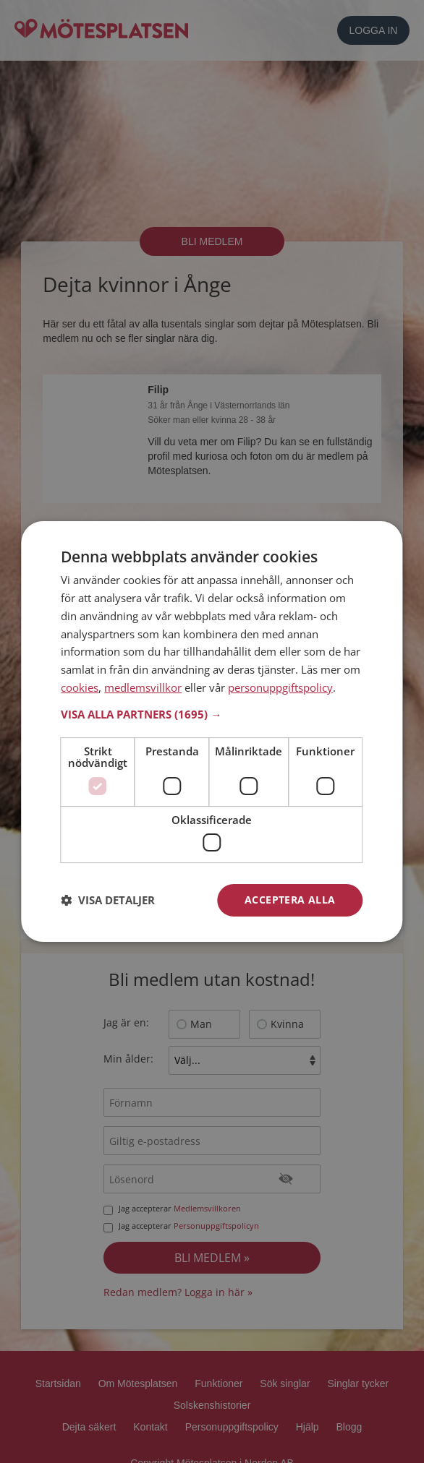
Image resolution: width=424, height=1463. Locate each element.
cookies (79, 687)
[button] (211, 714)
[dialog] (211, 731)
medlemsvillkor (143, 687)
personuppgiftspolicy (280, 687)
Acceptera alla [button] (290, 899)
